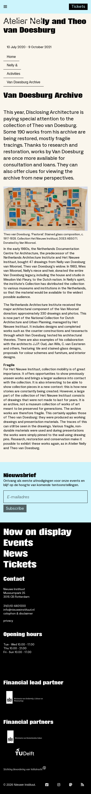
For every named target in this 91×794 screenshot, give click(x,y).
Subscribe (15, 508)
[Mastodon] (70, 784)
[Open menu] (5, 6)
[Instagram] (58, 784)
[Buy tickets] (78, 7)
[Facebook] (47, 784)
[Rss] (82, 784)
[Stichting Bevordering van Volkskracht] (24, 769)
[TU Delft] (24, 753)
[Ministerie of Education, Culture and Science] (24, 697)
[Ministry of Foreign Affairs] (24, 736)
